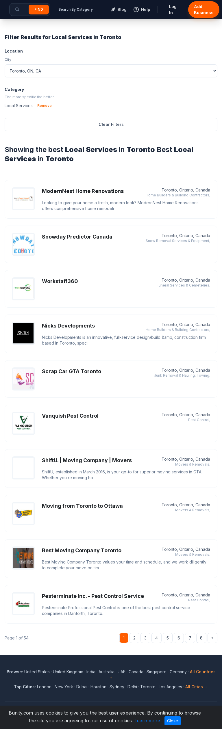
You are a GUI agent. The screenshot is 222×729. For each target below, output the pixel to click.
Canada (136, 671)
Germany (178, 671)
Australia (106, 671)
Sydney (117, 686)
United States (37, 671)
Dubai (81, 686)
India (90, 671)
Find (38, 9)
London (44, 686)
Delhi (132, 686)
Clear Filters (111, 124)
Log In (173, 9)
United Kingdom (68, 671)
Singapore (156, 671)
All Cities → (196, 686)
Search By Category (75, 9)
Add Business (204, 9)
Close (172, 720)
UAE (121, 671)
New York (64, 686)
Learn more (147, 721)
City (8, 59)
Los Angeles (170, 686)
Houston (98, 686)
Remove (44, 105)
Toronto (148, 686)
